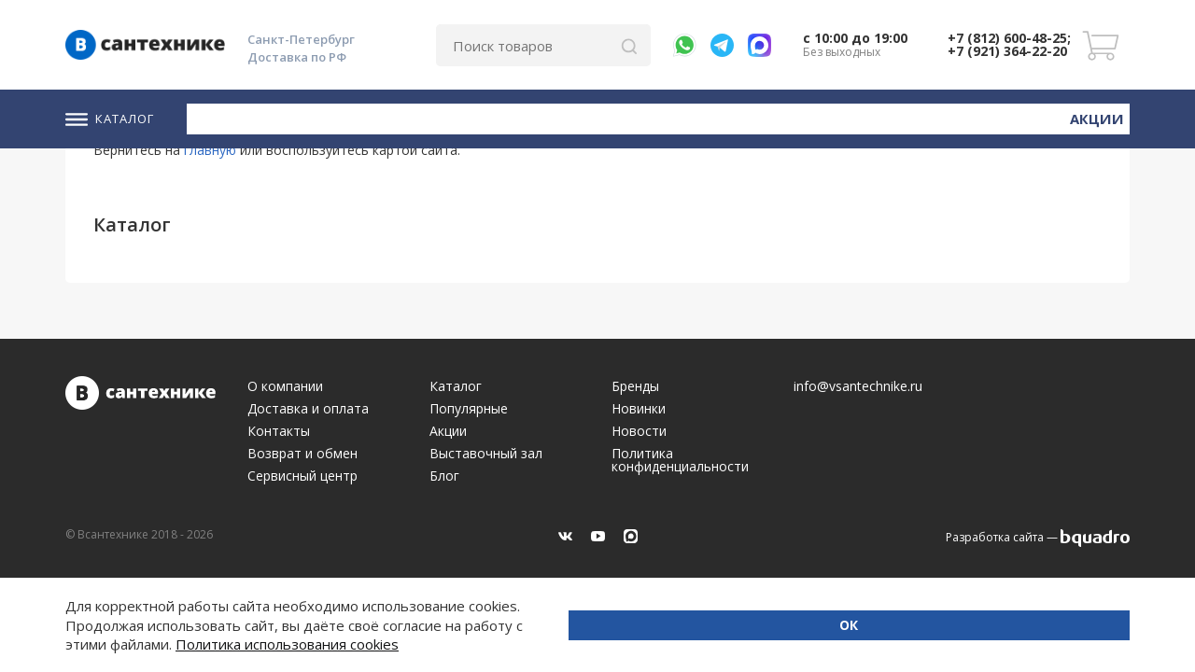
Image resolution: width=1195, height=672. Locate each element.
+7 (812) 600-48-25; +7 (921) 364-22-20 (1009, 44)
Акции (1101, 115)
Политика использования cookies (287, 644)
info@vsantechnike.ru (858, 386)
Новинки (1006, 116)
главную (210, 150)
